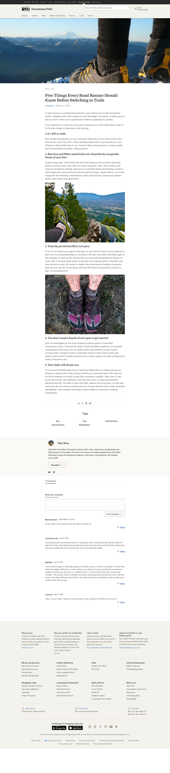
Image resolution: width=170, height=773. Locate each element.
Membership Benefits (30, 676)
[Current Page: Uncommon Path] (84, 2)
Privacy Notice (70, 740)
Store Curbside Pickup (65, 672)
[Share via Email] (90, 403)
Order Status (62, 666)
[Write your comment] (85, 505)
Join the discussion (52, 497)
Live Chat (133, 708)
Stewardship (131, 699)
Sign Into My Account (30, 666)
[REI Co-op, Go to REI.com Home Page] (25, 8)
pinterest (105, 727)
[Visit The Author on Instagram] (55, 472)
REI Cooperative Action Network (99, 648)
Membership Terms (83, 744)
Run (58, 421)
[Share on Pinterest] (86, 403)
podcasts (116, 727)
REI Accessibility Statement (102, 744)
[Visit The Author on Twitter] (50, 472)
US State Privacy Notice (87, 740)
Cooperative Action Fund (136, 689)
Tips (84, 421)
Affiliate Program (98, 696)
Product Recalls (133, 740)
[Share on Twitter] (82, 404)
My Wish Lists (27, 672)
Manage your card (133, 648)
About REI (130, 686)
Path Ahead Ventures (65, 696)
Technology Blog (133, 696)
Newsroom (130, 692)
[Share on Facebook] (78, 403)
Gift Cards (95, 669)
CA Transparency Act (65, 744)
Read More (57, 465)
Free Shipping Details (134, 669)
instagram (90, 727)
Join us (57, 653)
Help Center (28, 708)
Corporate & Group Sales (101, 699)
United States (57, 425)
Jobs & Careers (97, 686)
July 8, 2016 (64, 538)
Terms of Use (35, 740)
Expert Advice (62, 686)
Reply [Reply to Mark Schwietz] (122, 527)
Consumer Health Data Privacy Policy (111, 740)
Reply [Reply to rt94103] (122, 602)
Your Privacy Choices (53, 740)
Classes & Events (63, 689)
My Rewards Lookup (30, 669)
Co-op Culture (97, 689)
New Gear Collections (30, 689)
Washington (84, 425)
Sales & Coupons (133, 666)
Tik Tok (95, 727)
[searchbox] (108, 7)
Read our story (27, 648)
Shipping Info (62, 676)
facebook (100, 727)
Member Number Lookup (32, 686)
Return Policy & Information (67, 669)
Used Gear (26, 692)
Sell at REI (95, 692)
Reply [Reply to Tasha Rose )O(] (122, 551)
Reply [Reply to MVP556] (122, 584)
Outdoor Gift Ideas (99, 666)
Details (122, 648)
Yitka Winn (49, 106)
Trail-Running (111, 421)
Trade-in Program (28, 696)
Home (47, 89)
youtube (111, 727)
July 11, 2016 (58, 594)
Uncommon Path (41, 9)
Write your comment (54, 495)
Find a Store (81, 708)
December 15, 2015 (66, 519)
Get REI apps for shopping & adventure (67, 724)
